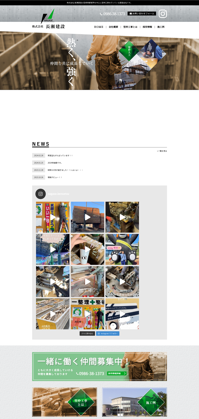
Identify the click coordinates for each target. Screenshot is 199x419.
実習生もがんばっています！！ (60, 155)
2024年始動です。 (55, 162)
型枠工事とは (130, 27)
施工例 (160, 27)
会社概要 (113, 27)
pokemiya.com (124, 415)
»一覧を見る (162, 151)
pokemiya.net (104, 415)
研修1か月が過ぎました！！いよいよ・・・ (65, 170)
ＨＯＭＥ (98, 27)
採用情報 (147, 27)
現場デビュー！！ (55, 177)
